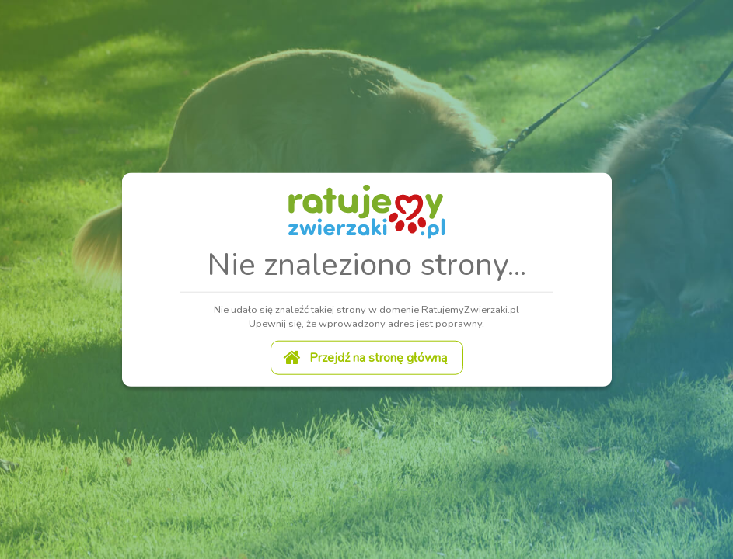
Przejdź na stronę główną (365, 356)
